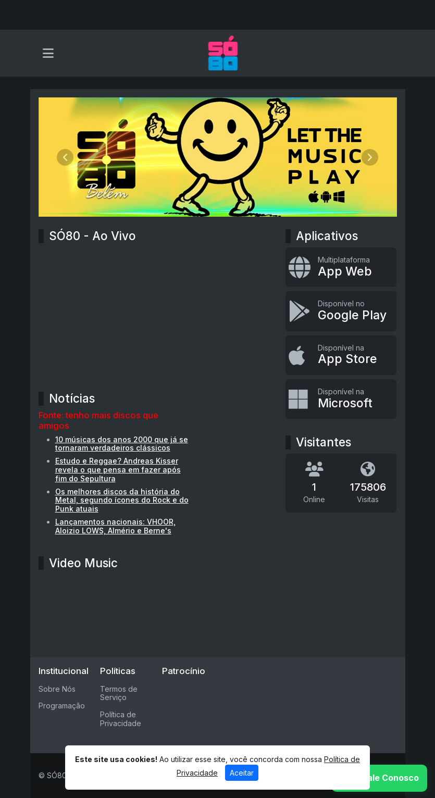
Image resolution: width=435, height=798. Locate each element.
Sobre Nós (57, 688)
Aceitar (242, 772)
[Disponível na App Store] (340, 355)
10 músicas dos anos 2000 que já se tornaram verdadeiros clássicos (121, 444)
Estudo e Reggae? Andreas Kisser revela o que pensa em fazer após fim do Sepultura (118, 469)
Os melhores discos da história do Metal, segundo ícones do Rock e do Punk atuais (122, 500)
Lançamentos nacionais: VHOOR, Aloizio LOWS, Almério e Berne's (115, 526)
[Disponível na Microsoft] (340, 399)
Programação (62, 705)
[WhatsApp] (379, 778)
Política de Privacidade (120, 719)
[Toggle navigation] (48, 53)
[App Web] (340, 267)
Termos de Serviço (119, 693)
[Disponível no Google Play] (340, 311)
